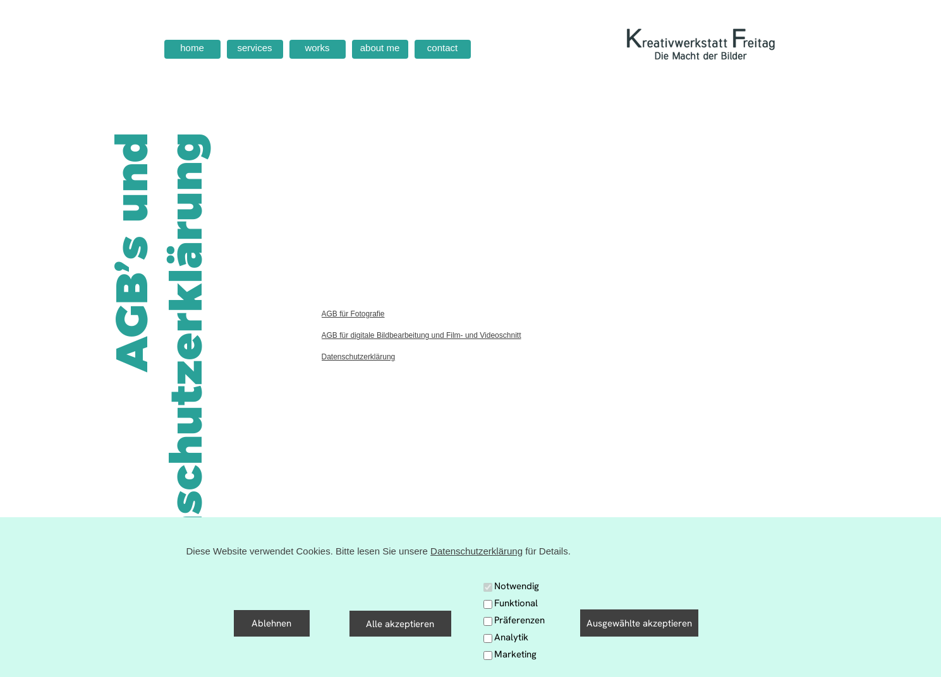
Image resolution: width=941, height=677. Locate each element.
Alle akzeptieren (400, 624)
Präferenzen (519, 620)
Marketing (515, 654)
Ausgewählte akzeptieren (639, 623)
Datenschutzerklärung (359, 356)
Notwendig (516, 586)
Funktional (516, 603)
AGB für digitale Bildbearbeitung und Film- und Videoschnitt (421, 335)
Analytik (511, 637)
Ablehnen (271, 623)
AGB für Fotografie (353, 313)
